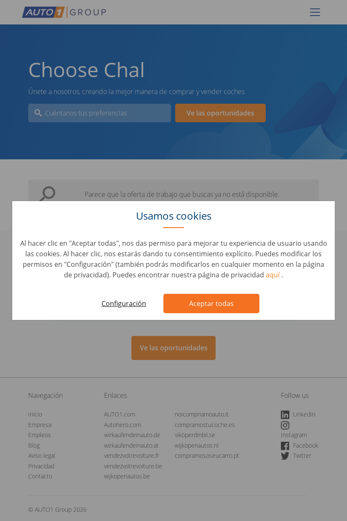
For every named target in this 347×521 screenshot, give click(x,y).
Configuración (123, 303)
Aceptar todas (211, 303)
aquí (273, 274)
